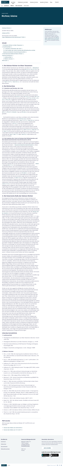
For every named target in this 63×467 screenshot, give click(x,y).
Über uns (23, 449)
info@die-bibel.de (25, 444)
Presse (22, 450)
